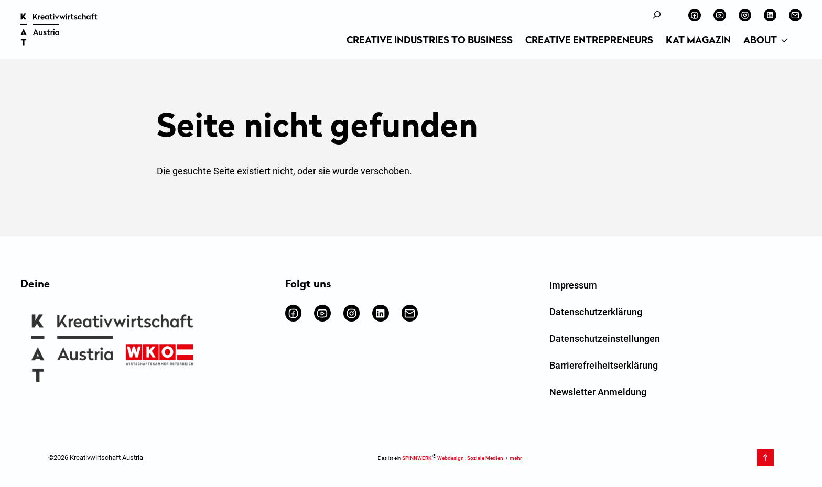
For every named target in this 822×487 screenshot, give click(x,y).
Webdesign (450, 458)
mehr (516, 458)
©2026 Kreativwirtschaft (95, 457)
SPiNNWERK (416, 458)
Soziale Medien (485, 458)
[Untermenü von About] (784, 41)
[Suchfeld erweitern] (657, 14)
